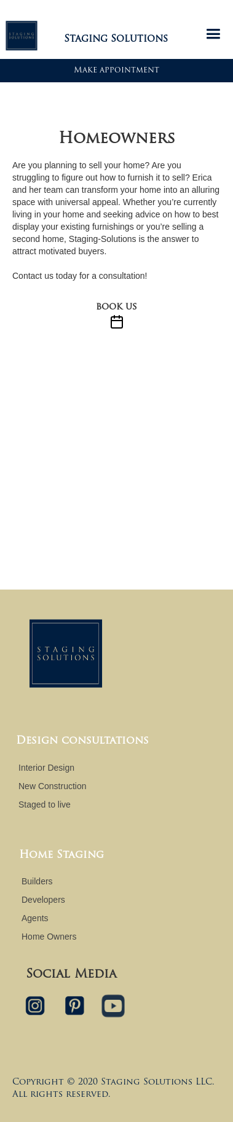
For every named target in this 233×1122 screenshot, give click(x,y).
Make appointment (116, 70)
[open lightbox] (116, 98)
